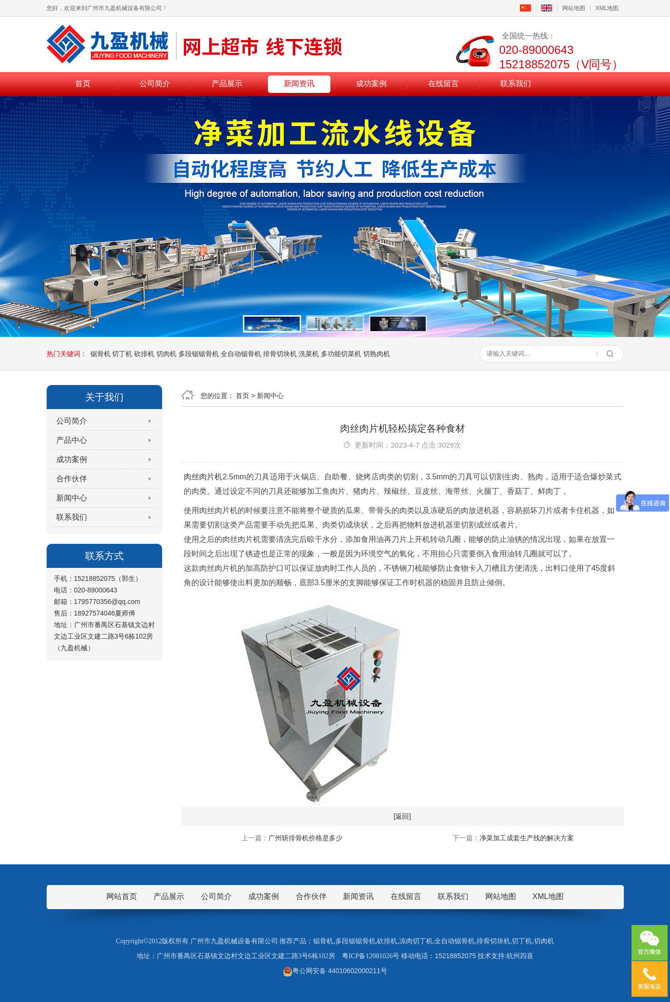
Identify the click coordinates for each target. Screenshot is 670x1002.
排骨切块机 (280, 354)
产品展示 (227, 83)
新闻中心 (71, 498)
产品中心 (71, 440)
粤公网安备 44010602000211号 (335, 971)
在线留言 (443, 83)
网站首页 (121, 896)
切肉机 (166, 354)
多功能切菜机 (341, 354)
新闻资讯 (299, 83)
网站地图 (573, 8)
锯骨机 (100, 354)
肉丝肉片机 (203, 477)
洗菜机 (309, 354)
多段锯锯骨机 (198, 354)
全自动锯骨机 (241, 354)
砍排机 (144, 354)
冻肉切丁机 (416, 941)
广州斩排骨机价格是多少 (305, 838)
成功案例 (371, 83)
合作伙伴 (71, 479)
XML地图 (607, 8)
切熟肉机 (376, 354)
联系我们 (515, 83)
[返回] (402, 816)
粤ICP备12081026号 (371, 956)
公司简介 (154, 83)
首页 (82, 83)
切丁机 (122, 354)
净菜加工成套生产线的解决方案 (527, 838)
